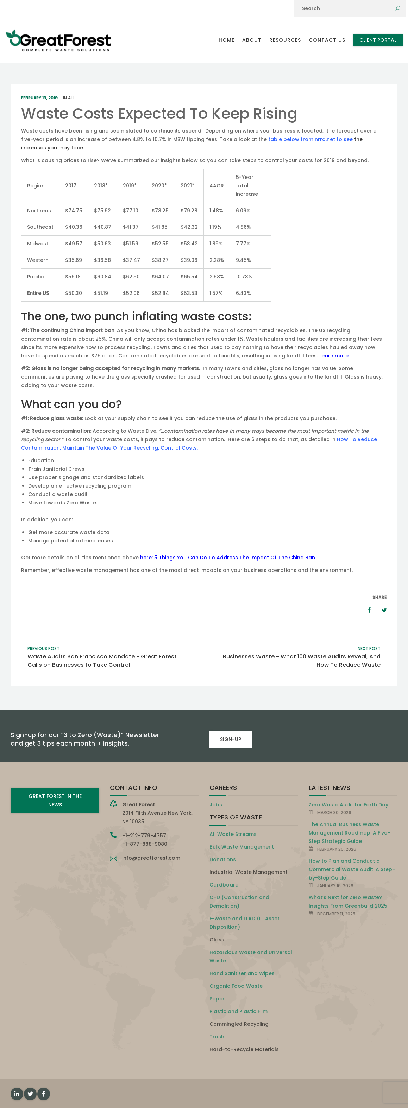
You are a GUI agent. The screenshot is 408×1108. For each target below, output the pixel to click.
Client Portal (377, 40)
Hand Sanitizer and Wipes (242, 973)
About (252, 40)
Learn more (334, 355)
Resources (285, 40)
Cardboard (224, 884)
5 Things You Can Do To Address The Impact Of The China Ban (234, 557)
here (146, 557)
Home (226, 40)
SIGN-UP (230, 739)
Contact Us (327, 40)
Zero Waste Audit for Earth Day (348, 804)
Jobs (215, 804)
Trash (216, 1036)
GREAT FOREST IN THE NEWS (55, 800)
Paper (217, 998)
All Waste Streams (233, 834)
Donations (222, 859)
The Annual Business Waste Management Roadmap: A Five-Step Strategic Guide (349, 833)
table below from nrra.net (301, 139)
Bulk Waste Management (241, 846)
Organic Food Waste (236, 986)
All (71, 98)
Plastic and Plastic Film (238, 1011)
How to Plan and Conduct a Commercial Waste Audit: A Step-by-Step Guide (352, 869)
